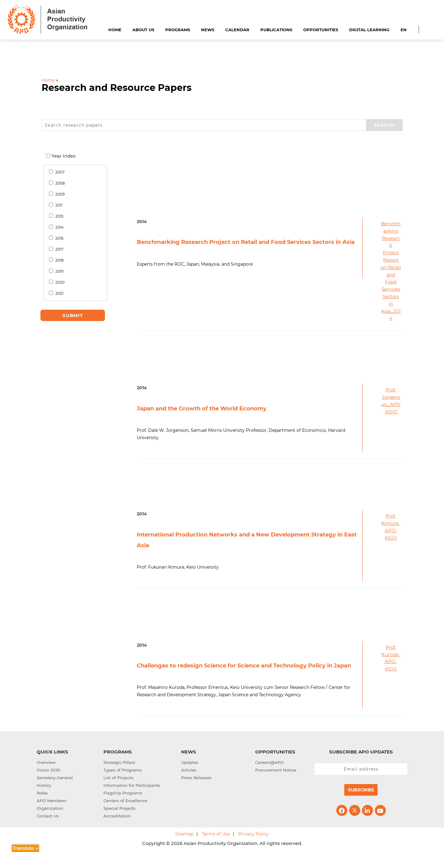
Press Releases (196, 777)
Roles (42, 792)
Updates (189, 762)
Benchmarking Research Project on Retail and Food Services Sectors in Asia (246, 242)
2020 (59, 282)
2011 (58, 205)
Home (114, 29)
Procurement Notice (275, 770)
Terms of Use (216, 834)
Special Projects (119, 808)
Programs (177, 29)
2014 (59, 227)
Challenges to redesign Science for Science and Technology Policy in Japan (244, 665)
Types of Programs (122, 770)
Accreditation (117, 815)
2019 (58, 271)
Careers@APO (269, 762)
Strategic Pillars (119, 762)
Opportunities (320, 29)
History (44, 785)
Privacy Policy (253, 834)
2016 (58, 238)
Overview (46, 762)
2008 (59, 183)
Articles (188, 770)
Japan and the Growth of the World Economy (202, 408)
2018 (59, 260)
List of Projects (118, 777)
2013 (58, 216)
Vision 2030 (48, 770)
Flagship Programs (122, 792)
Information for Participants (131, 785)
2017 (58, 249)
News (207, 29)
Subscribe (361, 790)
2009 (59, 194)
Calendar (237, 29)
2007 (59, 172)
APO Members (51, 800)
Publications (276, 29)
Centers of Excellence (125, 800)
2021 (58, 293)
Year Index (63, 156)
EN (404, 29)
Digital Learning (369, 29)
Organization (50, 808)
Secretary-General (55, 777)
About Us (143, 29)
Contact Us (48, 815)
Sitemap (184, 834)
